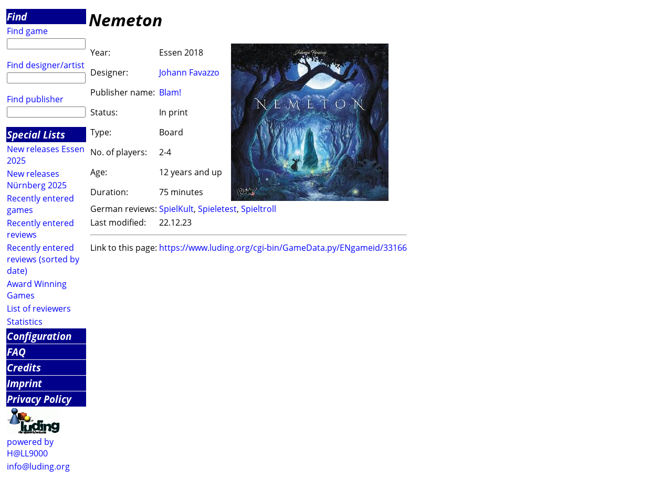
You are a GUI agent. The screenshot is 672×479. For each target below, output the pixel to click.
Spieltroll (258, 209)
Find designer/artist (46, 65)
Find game (27, 31)
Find (17, 16)
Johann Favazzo (189, 72)
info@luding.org (38, 466)
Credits (24, 367)
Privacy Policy (39, 399)
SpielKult (176, 209)
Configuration (39, 336)
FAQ (16, 352)
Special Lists (36, 134)
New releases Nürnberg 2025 (37, 179)
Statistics (25, 321)
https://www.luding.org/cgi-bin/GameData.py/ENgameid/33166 (283, 247)
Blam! (170, 92)
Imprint (24, 383)
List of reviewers (39, 308)
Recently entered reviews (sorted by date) (43, 259)
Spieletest (217, 209)
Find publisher (35, 99)
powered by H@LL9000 (30, 447)
